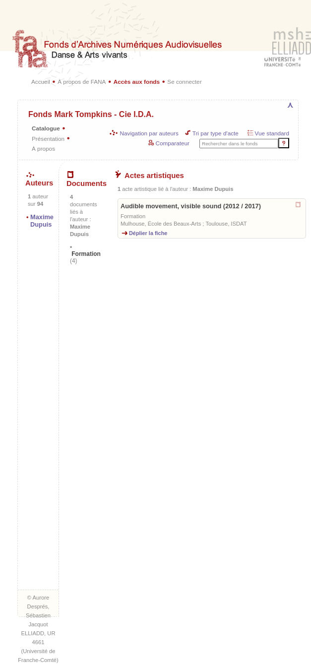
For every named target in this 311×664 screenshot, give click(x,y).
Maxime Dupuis (42, 220)
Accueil (40, 81)
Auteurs (39, 179)
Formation (85, 257)
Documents (86, 179)
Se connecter (184, 81)
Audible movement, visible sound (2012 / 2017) (191, 206)
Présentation (48, 138)
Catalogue (46, 128)
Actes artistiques (149, 176)
